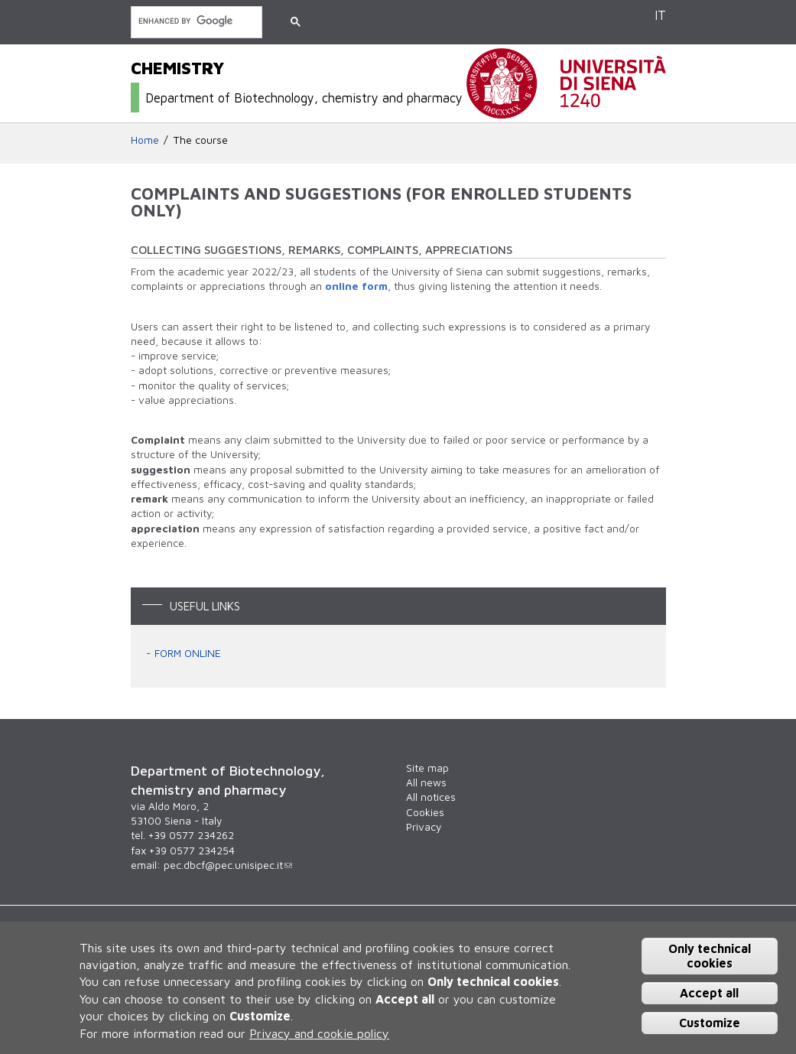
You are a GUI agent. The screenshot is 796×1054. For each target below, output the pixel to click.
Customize (709, 1023)
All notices (431, 797)
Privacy (423, 827)
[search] (195, 21)
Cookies (425, 812)
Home (145, 140)
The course (201, 140)
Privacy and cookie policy (319, 1033)
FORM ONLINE (187, 653)
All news (426, 782)
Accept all (709, 993)
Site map (427, 768)
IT (660, 15)
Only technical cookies (709, 956)
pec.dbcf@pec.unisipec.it (228, 865)
